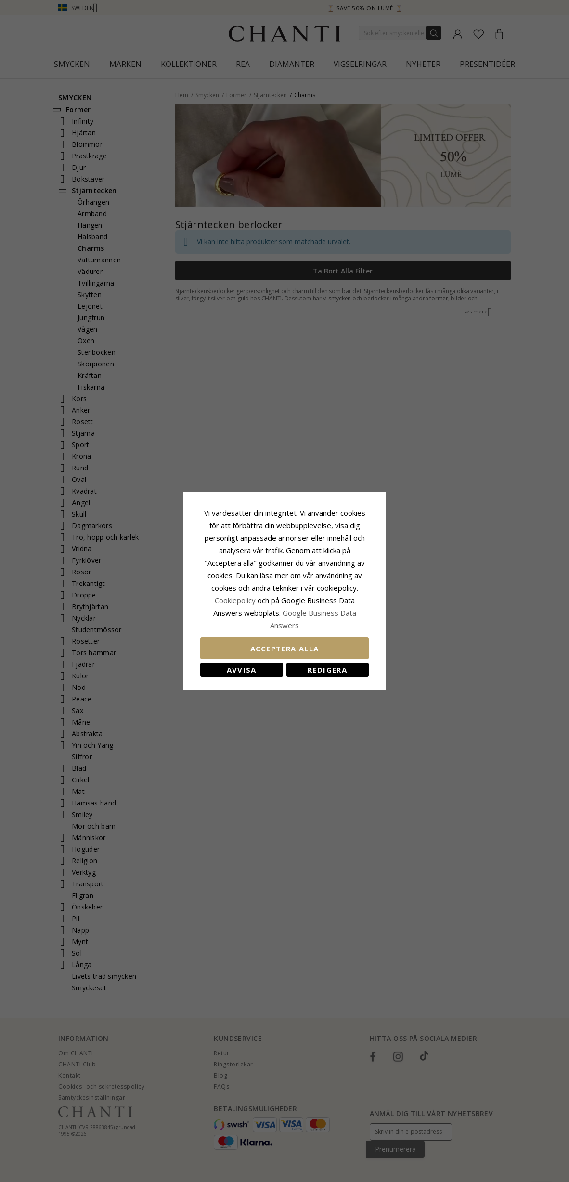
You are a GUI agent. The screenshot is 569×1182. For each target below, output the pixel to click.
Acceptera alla (284, 648)
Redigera (327, 670)
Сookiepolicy (236, 600)
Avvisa (242, 670)
